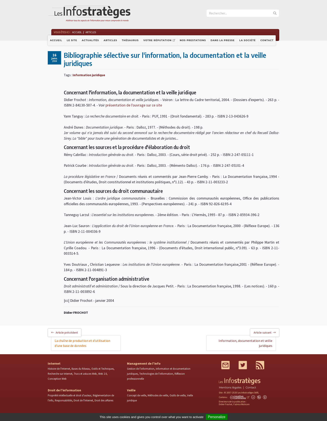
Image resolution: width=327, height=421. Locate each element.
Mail (225, 365)
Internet (54, 363)
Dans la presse (223, 40)
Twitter (243, 365)
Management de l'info (144, 363)
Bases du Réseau (81, 368)
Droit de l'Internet (83, 400)
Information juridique (89, 75)
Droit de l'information (64, 390)
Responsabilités (63, 400)
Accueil (56, 40)
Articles (110, 40)
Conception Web (57, 378)
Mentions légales (230, 387)
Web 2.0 (102, 373)
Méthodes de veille (158, 395)
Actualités (90, 40)
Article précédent (64, 332)
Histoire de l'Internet (59, 368)
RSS (260, 365)
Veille (131, 390)
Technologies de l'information (156, 373)
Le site (72, 40)
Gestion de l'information (140, 368)
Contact (267, 40)
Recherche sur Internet (60, 373)
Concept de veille (136, 395)
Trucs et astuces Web (85, 373)
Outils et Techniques (102, 368)
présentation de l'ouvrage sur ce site (134, 105)
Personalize (216, 417)
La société (247, 40)
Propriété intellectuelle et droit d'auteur (69, 395)
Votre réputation (157, 40)
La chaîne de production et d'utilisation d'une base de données (82, 343)
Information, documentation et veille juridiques (245, 343)
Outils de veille (178, 395)
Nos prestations (193, 40)
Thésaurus (130, 40)
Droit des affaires (103, 400)
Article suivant (265, 332)
